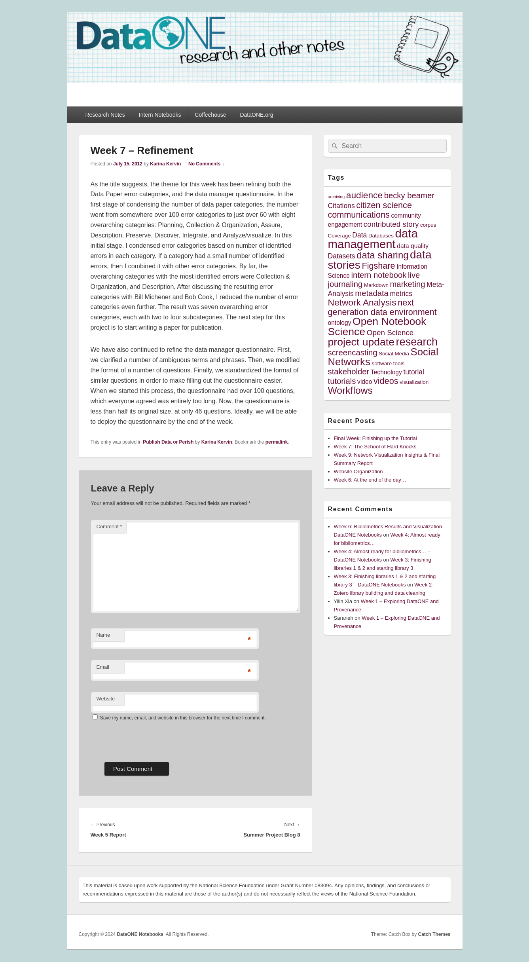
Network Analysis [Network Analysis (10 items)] (362, 302)
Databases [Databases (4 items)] (381, 236)
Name (103, 635)
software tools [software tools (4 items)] (388, 363)
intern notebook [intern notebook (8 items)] (379, 275)
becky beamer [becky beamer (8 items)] (409, 195)
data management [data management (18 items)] (373, 238)
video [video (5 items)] (364, 381)
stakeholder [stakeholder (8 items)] (349, 371)
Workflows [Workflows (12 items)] (350, 390)
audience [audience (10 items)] (364, 195)
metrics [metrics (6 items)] (401, 294)
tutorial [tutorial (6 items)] (413, 372)
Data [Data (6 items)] (359, 235)
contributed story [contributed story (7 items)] (391, 224)
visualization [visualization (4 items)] (414, 382)
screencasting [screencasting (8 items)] (352, 352)
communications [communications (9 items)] (359, 215)
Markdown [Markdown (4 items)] (376, 285)
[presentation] (151, 738)
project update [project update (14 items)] (361, 342)
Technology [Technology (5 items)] (386, 372)
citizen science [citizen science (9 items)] (384, 205)
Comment (109, 526)
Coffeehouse (210, 115)
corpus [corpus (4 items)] (428, 225)
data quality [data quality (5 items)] (413, 246)
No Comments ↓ (206, 164)
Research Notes (105, 115)
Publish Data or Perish (168, 442)
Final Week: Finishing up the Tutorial (375, 438)
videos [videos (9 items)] (386, 381)
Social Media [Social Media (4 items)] (394, 354)
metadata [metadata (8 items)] (372, 293)
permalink (276, 442)
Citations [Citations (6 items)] (341, 206)
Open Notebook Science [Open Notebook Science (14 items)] (377, 326)
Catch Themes (434, 934)
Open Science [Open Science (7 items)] (390, 332)
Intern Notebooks (160, 115)
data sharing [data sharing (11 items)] (382, 255)
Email (103, 667)
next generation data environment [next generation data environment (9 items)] (382, 307)
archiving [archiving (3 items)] (336, 196)
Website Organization (358, 471)
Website (106, 699)
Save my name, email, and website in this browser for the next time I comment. (183, 718)
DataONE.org (256, 115)
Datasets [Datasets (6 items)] (341, 256)
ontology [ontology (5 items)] (339, 322)
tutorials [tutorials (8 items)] (342, 381)
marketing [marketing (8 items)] (407, 284)
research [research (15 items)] (417, 342)
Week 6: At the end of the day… (370, 480)
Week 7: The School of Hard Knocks (375, 447)
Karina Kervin (165, 164)
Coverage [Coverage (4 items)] (339, 236)
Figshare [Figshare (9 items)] (378, 266)
